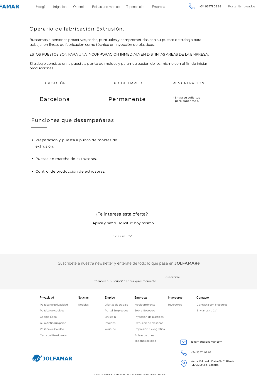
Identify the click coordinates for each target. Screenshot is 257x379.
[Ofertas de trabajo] (118, 304)
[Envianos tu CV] (213, 310)
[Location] (184, 363)
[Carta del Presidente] (55, 335)
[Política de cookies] (52, 310)
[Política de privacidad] (56, 305)
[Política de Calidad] (52, 329)
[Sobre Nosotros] (147, 310)
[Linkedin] (117, 317)
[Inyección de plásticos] (149, 317)
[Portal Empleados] (117, 310)
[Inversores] (178, 305)
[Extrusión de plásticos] (149, 323)
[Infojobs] (112, 323)
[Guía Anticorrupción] (55, 323)
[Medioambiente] (146, 305)
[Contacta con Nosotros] (213, 305)
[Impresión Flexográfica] (151, 329)
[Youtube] (112, 329)
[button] (40, 6)
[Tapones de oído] (151, 341)
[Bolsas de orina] (151, 335)
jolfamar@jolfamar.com (207, 341)
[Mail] (184, 342)
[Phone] (191, 6)
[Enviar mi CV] (121, 236)
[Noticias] (85, 305)
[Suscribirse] (172, 277)
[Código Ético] (52, 317)
